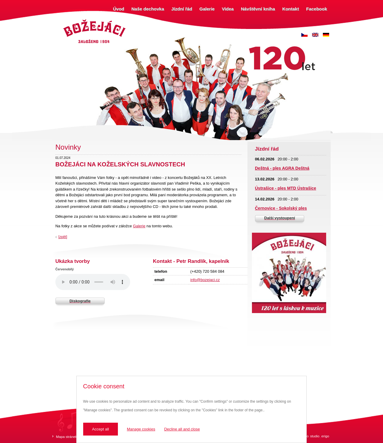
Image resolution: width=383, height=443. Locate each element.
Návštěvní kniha (258, 8)
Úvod (118, 8)
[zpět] (62, 237)
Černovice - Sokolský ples (281, 208)
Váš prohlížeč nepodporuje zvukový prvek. (92, 282)
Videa (228, 8)
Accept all (100, 429)
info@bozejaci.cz (205, 280)
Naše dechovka (147, 8)
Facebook (316, 8)
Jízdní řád (181, 8)
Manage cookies (141, 429)
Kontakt (290, 8)
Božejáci (68, 20)
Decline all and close (182, 429)
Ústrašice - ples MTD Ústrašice (285, 188)
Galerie (207, 8)
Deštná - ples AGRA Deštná (282, 168)
